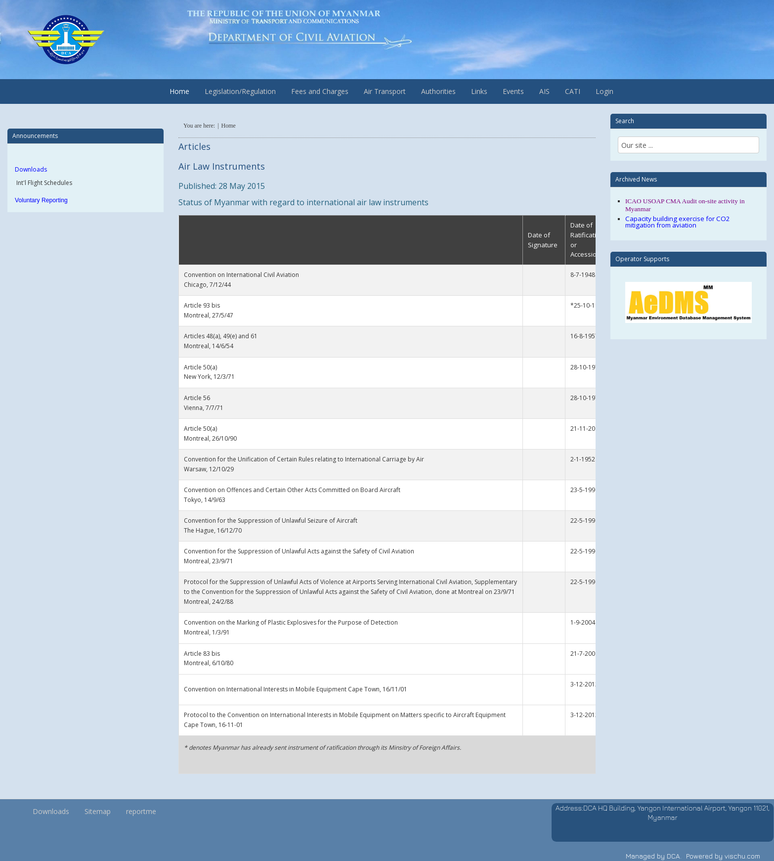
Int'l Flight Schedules (43, 183)
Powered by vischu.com (723, 856)
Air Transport (385, 91)
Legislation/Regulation (240, 91)
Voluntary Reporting (41, 200)
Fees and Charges (319, 91)
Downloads (31, 169)
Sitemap (98, 811)
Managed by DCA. (654, 856)
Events (513, 91)
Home (179, 91)
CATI (572, 91)
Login (604, 91)
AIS (544, 91)
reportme (141, 811)
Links (479, 91)
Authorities (438, 91)
